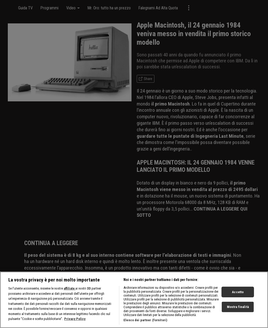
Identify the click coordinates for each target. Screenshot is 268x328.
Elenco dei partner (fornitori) (145, 320)
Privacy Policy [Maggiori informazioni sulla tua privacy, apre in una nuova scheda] (75, 319)
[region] (134, 300)
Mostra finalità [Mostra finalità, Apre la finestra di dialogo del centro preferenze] (238, 307)
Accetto (238, 292)
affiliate (69, 288)
